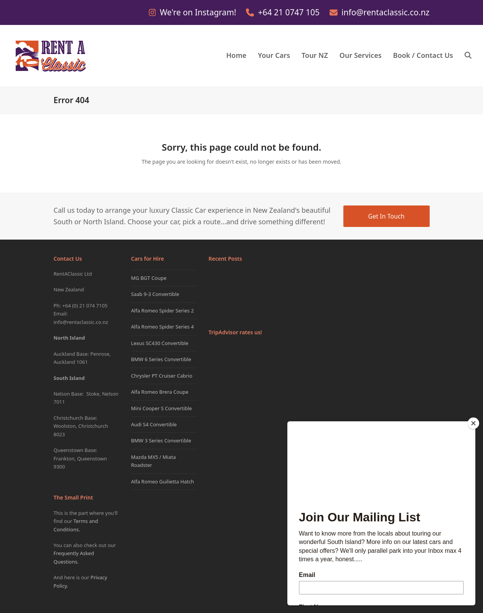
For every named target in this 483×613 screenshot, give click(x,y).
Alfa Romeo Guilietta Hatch (162, 481)
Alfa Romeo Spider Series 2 (162, 310)
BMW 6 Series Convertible (161, 359)
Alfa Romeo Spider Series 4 (162, 326)
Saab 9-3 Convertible (155, 294)
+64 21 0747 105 (290, 12)
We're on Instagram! (199, 12)
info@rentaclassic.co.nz (385, 12)
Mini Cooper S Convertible (161, 408)
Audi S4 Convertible (154, 424)
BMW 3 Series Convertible (161, 440)
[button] (468, 56)
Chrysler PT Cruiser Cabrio (162, 375)
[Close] (473, 423)
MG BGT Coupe (149, 277)
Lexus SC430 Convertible (160, 343)
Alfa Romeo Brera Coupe (160, 391)
